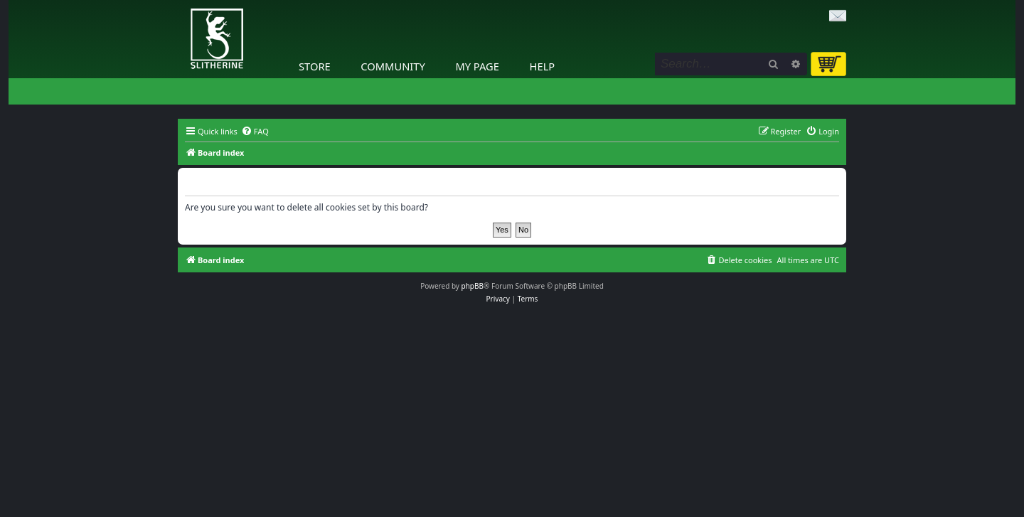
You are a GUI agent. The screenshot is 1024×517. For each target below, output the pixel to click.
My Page (477, 66)
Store (315, 66)
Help (542, 66)
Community (393, 66)
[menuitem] (255, 131)
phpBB (473, 286)
